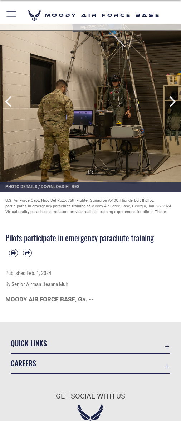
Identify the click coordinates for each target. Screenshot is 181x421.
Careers (23, 363)
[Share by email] (27, 253)
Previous (9, 102)
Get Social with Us (90, 396)
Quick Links (29, 343)
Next (172, 102)
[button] (11, 15)
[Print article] (13, 253)
